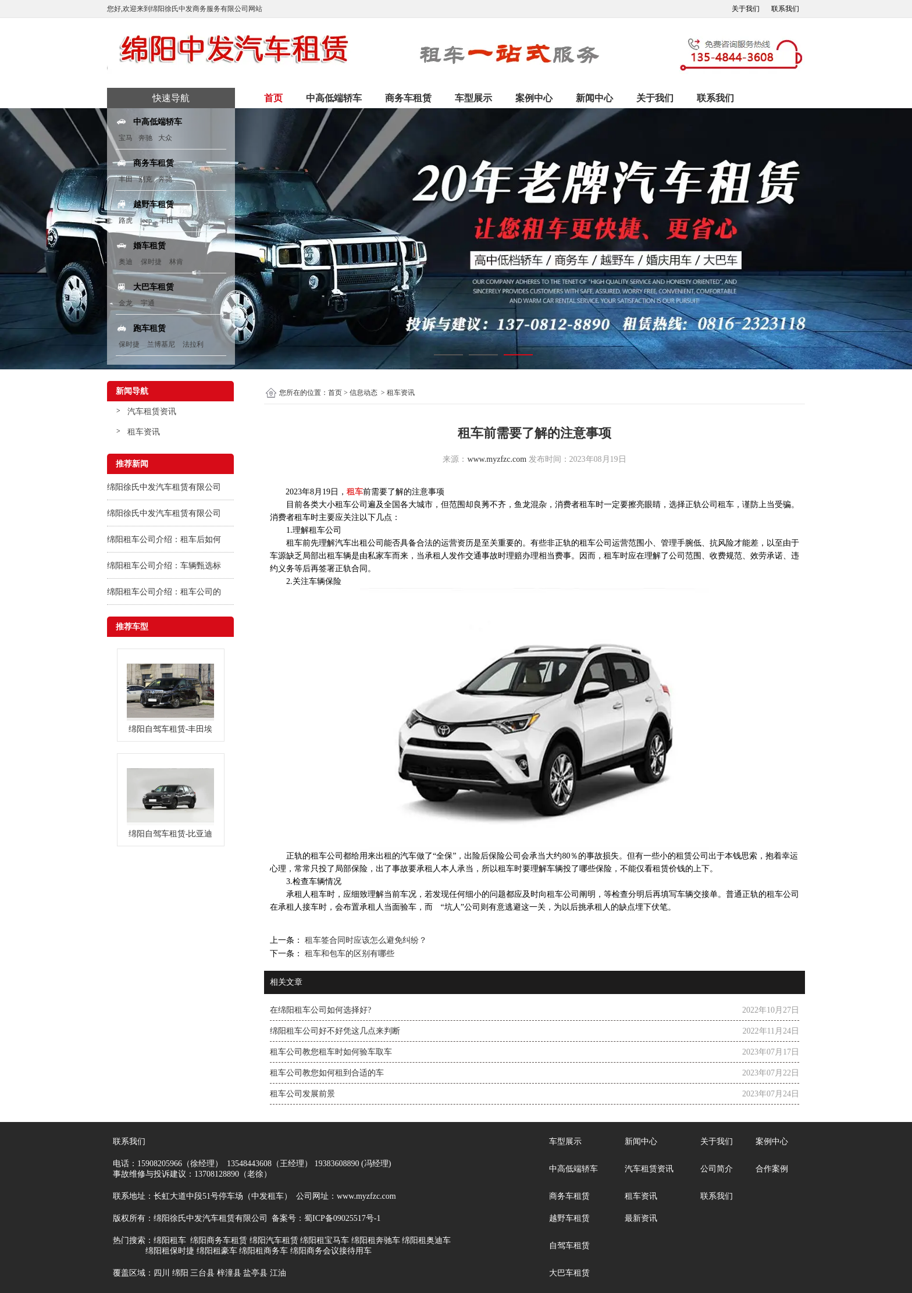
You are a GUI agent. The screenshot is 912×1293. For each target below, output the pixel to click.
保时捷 (151, 262)
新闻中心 (594, 98)
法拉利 (193, 344)
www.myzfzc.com (496, 459)
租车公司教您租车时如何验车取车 (331, 1052)
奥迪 (126, 262)
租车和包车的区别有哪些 (348, 953)
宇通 (148, 303)
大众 (165, 138)
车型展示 (473, 98)
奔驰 (145, 138)
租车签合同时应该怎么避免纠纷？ (364, 940)
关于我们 (746, 9)
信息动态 (363, 393)
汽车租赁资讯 (151, 411)
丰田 (126, 179)
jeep (146, 220)
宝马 (126, 138)
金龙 (126, 303)
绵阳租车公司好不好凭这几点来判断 (335, 1031)
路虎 (126, 220)
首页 (273, 98)
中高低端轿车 (334, 98)
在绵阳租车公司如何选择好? (320, 1010)
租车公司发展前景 (302, 1093)
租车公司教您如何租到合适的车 (327, 1072)
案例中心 (534, 98)
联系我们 (785, 9)
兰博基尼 (162, 344)
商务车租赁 (408, 98)
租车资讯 (143, 432)
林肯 (176, 262)
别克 (145, 179)
